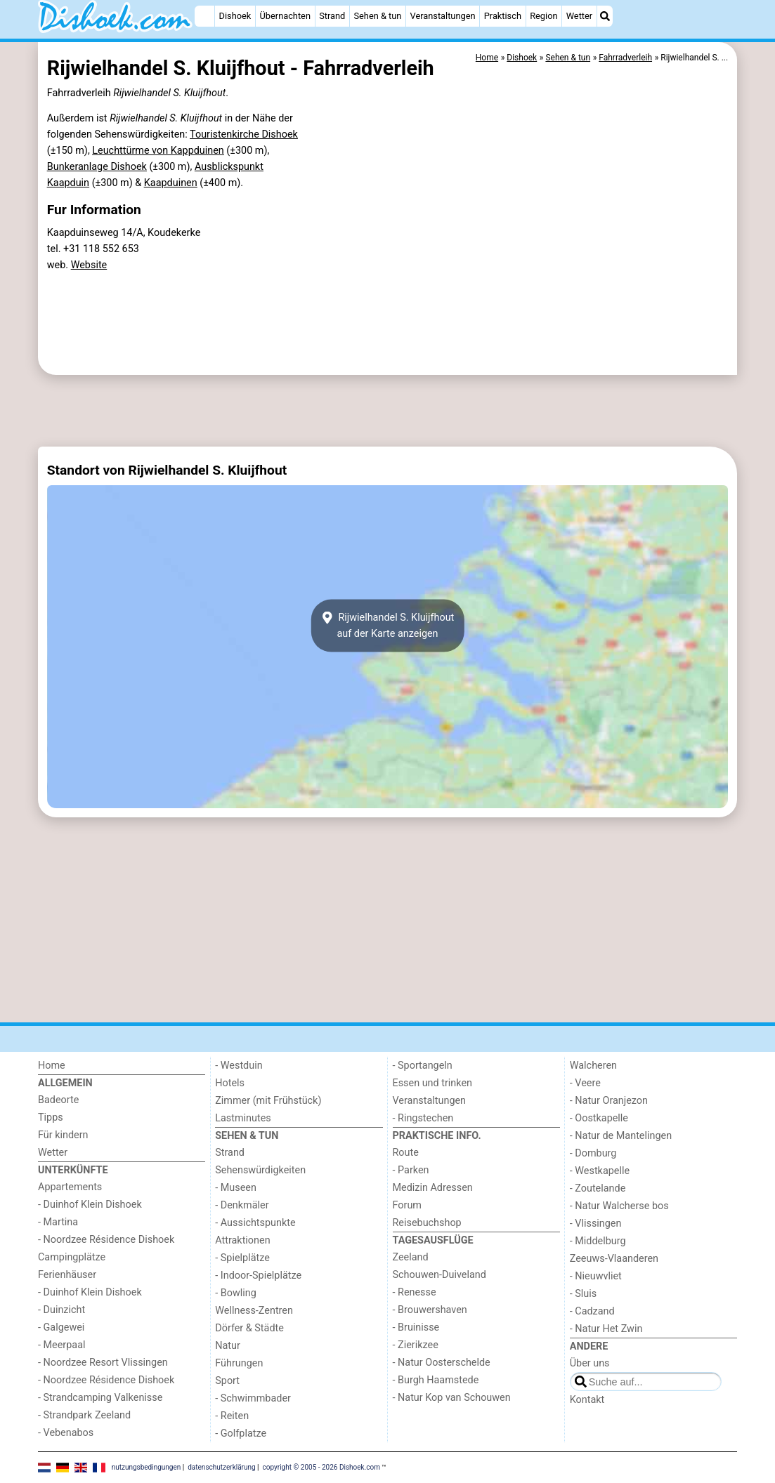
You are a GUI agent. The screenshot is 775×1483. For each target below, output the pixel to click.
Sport (227, 1381)
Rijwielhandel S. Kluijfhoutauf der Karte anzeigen (388, 626)
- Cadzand (592, 1311)
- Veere (585, 1083)
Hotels (230, 1083)
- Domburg (593, 1153)
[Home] (204, 16)
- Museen (235, 1188)
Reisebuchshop (427, 1223)
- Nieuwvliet (596, 1276)
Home (51, 1066)
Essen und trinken (433, 1083)
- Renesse (414, 1292)
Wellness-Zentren (254, 1311)
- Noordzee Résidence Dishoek (106, 1240)
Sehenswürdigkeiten (260, 1170)
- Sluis (583, 1294)
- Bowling (235, 1293)
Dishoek (235, 16)
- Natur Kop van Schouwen (452, 1398)
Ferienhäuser (67, 1275)
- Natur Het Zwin (606, 1329)
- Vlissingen (596, 1224)
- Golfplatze (240, 1433)
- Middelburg (598, 1241)
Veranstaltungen (443, 16)
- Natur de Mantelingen (621, 1136)
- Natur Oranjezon (609, 1101)
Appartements (70, 1187)
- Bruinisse (416, 1327)
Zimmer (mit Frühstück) (268, 1101)
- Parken (411, 1170)
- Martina (58, 1222)
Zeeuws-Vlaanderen (614, 1259)
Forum (407, 1205)
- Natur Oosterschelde (441, 1363)
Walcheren (593, 1066)
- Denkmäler (241, 1205)
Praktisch (502, 16)
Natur (227, 1346)
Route (406, 1153)
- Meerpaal (61, 1345)
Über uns (590, 1363)
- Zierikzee (415, 1345)
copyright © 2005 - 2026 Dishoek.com (322, 1467)
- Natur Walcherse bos (619, 1206)
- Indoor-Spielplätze (258, 1275)
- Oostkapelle (599, 1118)
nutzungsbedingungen (146, 1467)
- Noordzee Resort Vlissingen (103, 1363)
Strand (332, 16)
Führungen (239, 1363)
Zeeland (411, 1257)
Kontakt (587, 1400)
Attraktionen (242, 1240)
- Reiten (232, 1416)
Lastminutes (243, 1118)
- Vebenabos (65, 1433)
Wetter (579, 16)
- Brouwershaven (430, 1310)
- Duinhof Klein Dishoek (90, 1205)
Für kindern (63, 1135)
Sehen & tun (377, 16)
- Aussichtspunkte (255, 1223)
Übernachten (285, 16)
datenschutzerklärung (221, 1467)
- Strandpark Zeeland (84, 1415)
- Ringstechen (423, 1118)
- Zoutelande (598, 1188)
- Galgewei (61, 1327)
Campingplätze (71, 1257)
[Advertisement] (387, 410)
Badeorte (58, 1100)
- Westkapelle (600, 1171)
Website (89, 265)
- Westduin (238, 1066)
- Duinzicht (61, 1310)
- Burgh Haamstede (436, 1380)
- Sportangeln (422, 1066)
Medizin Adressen (433, 1188)
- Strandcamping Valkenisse (100, 1398)
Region (543, 16)
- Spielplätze (242, 1258)
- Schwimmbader (253, 1398)
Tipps (50, 1117)
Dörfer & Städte (249, 1328)
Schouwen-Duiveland (439, 1275)
